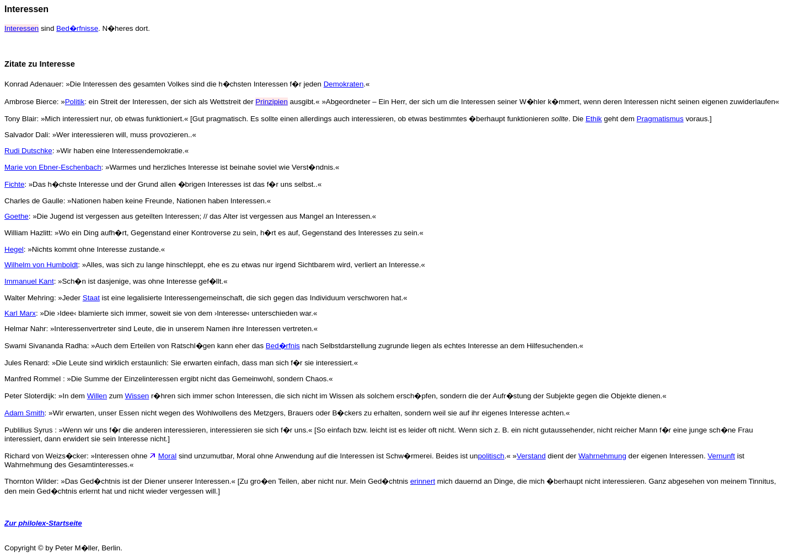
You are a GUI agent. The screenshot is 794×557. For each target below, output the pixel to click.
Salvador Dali (26, 135)
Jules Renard (26, 363)
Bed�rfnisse (77, 28)
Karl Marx (20, 313)
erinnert (422, 481)
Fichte (14, 184)
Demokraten (344, 84)
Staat (91, 298)
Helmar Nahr (25, 329)
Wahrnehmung (602, 456)
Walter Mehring (29, 298)
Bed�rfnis (283, 346)
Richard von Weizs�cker (45, 456)
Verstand (531, 456)
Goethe (16, 216)
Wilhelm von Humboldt (41, 265)
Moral (167, 456)
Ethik (594, 119)
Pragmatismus (660, 119)
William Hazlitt (27, 233)
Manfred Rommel (33, 379)
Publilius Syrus (29, 430)
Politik (75, 102)
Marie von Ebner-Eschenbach (52, 167)
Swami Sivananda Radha (45, 346)
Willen (97, 396)
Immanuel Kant (29, 281)
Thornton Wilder (30, 481)
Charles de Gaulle (33, 201)
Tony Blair (20, 119)
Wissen (137, 396)
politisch (491, 456)
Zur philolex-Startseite (43, 523)
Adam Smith (24, 413)
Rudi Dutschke (28, 151)
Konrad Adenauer (33, 84)
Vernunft (721, 456)
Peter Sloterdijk (29, 396)
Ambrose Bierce (30, 102)
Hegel (14, 249)
